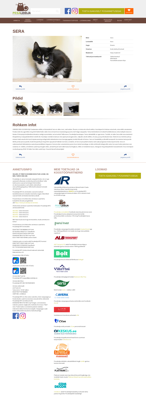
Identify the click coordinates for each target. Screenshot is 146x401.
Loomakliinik (85, 20)
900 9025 (15, 213)
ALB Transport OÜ (59, 244)
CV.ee (72, 326)
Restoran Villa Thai (80, 277)
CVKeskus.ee (67, 339)
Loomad (40, 20)
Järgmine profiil (125, 87)
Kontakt (128, 20)
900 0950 (15, 211)
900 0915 (15, 215)
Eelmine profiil (20, 87)
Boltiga (81, 259)
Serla (63, 290)
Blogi (119, 20)
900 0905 (15, 217)
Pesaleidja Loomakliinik (61, 212)
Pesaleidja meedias (108, 20)
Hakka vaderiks (27, 20)
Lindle (82, 361)
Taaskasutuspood (70, 20)
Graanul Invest (85, 229)
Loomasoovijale (53, 20)
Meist (95, 20)
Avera (56, 303)
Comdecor (57, 392)
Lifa (77, 315)
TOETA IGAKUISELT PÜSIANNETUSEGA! (101, 11)
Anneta (16, 20)
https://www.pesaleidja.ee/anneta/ (26, 203)
